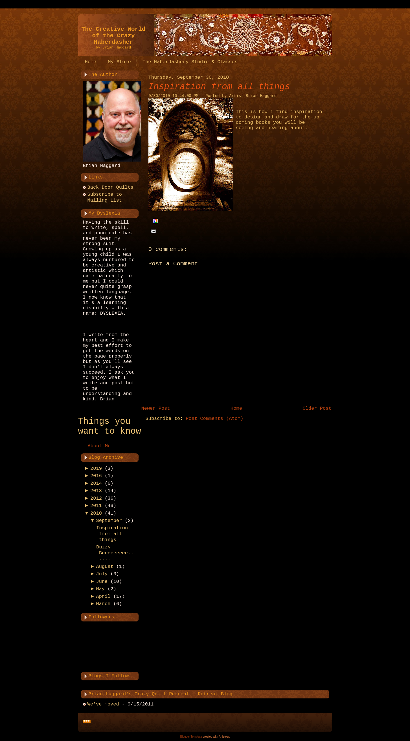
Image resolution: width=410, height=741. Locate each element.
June (102, 581)
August (104, 566)
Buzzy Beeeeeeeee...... (114, 553)
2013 (96, 490)
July (102, 574)
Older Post (316, 408)
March (103, 604)
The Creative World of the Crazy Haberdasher (114, 35)
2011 (96, 505)
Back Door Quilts (110, 187)
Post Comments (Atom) (214, 418)
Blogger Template (191, 736)
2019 (96, 468)
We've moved (103, 704)
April (103, 596)
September (109, 520)
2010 (96, 513)
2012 (96, 498)
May (100, 589)
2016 (96, 475)
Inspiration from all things (112, 534)
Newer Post (155, 408)
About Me (99, 446)
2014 (96, 483)
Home (236, 408)
